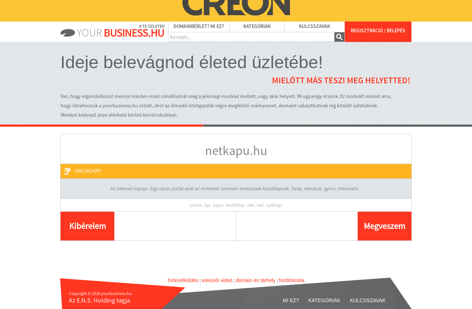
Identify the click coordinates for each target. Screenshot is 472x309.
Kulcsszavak (314, 26)
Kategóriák (257, 26)
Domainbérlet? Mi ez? (198, 26)
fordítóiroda (291, 280)
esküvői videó (217, 280)
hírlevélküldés (183, 280)
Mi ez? (291, 300)
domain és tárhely (256, 280)
